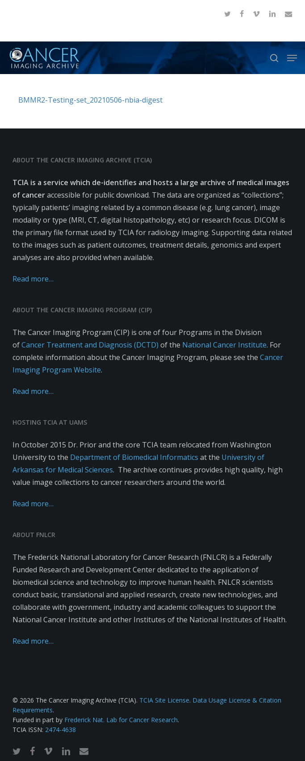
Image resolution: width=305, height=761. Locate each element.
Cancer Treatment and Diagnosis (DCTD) (90, 345)
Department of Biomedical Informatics (134, 457)
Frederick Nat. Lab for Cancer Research (121, 720)
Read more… (33, 279)
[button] (292, 58)
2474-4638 (60, 729)
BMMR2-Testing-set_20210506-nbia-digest (90, 100)
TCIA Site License (164, 700)
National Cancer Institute (224, 345)
